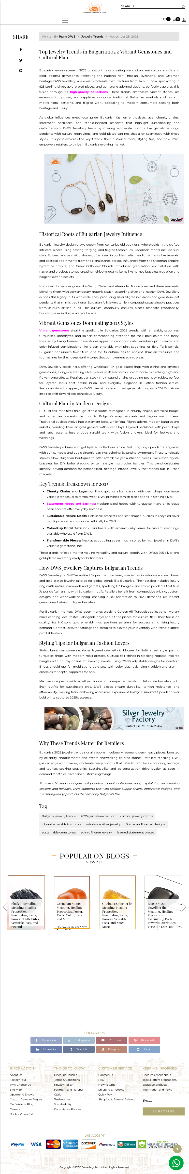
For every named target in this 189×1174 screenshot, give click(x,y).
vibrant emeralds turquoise (61, 824)
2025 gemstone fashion (98, 816)
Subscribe (164, 1111)
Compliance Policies (67, 1109)
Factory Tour (18, 1079)
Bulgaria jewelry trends (59, 816)
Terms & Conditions (67, 1079)
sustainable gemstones (59, 832)
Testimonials (62, 1099)
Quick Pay (105, 1094)
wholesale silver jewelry (103, 824)
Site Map (16, 1089)
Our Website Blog (21, 1104)
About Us (16, 1074)
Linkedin (46, 1049)
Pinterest (144, 1040)
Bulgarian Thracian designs (145, 824)
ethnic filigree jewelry (96, 832)
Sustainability (63, 1104)
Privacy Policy (63, 1084)
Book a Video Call (21, 1114)
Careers (15, 1109)
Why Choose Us (20, 1084)
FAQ (101, 1079)
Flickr (144, 1049)
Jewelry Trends (92, 36)
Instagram (79, 1040)
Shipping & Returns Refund (116, 1099)
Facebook (46, 1040)
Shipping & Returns (111, 1089)
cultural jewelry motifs (136, 816)
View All (94, 862)
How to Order (107, 1084)
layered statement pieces (135, 832)
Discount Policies (65, 1074)
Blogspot (112, 1049)
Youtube (111, 1040)
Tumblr (78, 1049)
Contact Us (105, 1074)
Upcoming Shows (22, 1094)
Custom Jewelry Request (27, 1099)
